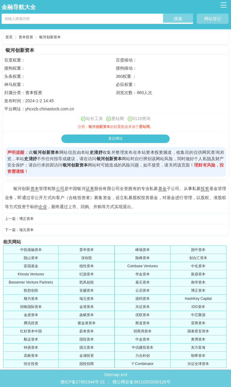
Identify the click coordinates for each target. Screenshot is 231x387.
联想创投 (31, 290)
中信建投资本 (142, 347)
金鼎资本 (31, 315)
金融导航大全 (19, 7)
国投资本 (86, 339)
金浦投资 (86, 356)
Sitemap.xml (115, 374)
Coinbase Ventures (142, 266)
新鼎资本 (198, 274)
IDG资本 (198, 307)
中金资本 (142, 339)
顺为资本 (31, 299)
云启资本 (142, 290)
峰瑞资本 (142, 250)
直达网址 (115, 138)
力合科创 (142, 356)
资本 (34, 188)
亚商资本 (198, 323)
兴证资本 (142, 307)
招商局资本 (143, 331)
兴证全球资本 (198, 364)
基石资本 (142, 282)
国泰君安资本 (198, 331)
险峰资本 (142, 258)
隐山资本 (31, 258)
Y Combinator (142, 364)
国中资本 (198, 250)
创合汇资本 (198, 258)
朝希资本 (198, 356)
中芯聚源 (198, 315)
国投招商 (86, 364)
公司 (60, 188)
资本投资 (26, 37)
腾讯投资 (31, 323)
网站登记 (212, 18)
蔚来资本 (86, 331)
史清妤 (96, 152)
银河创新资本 (50, 37)
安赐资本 (86, 290)
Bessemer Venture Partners (31, 282)
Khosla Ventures (31, 274)
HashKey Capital (198, 299)
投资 (205, 188)
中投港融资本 (31, 250)
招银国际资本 (31, 307)
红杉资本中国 (31, 331)
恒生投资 (31, 364)
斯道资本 (142, 323)
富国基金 (31, 266)
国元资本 (86, 347)
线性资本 (86, 266)
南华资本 (198, 282)
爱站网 (144, 127)
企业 (42, 206)
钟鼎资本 (31, 347)
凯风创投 (86, 282)
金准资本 (86, 307)
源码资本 (142, 299)
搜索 (178, 19)
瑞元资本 (26, 230)
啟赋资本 (86, 315)
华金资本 (142, 274)
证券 (90, 188)
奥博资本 (198, 339)
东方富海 (198, 347)
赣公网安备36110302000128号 (141, 381)
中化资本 (198, 266)
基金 (162, 188)
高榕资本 (31, 356)
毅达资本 (31, 339)
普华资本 (86, 250)
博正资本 (26, 219)
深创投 (86, 258)
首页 (9, 37)
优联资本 (142, 315)
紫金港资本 (87, 323)
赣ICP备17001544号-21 (82, 381)
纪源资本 (86, 274)
